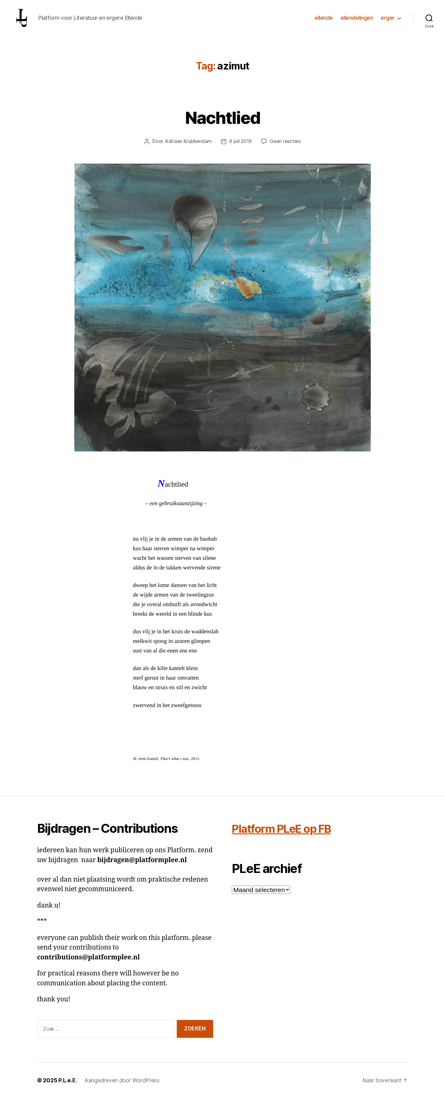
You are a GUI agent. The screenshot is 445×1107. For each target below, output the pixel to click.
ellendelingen (357, 22)
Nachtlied (222, 126)
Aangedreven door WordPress (121, 1089)
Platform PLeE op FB (288, 837)
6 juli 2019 (240, 150)
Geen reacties (286, 150)
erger (388, 22)
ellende (324, 22)
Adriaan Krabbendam (187, 150)
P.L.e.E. (67, 1089)
